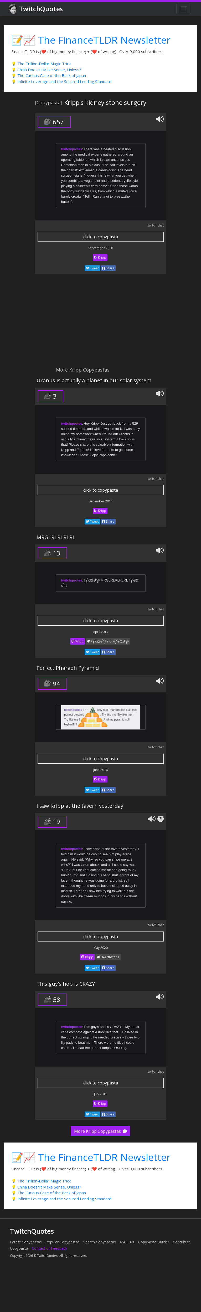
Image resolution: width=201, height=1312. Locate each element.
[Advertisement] (70, 323)
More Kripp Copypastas (100, 1131)
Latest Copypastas (26, 1241)
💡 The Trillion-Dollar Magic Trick (41, 63)
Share (108, 268)
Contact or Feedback (49, 1248)
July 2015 (100, 1094)
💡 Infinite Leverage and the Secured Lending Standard (61, 81)
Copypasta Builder (153, 1241)
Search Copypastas (99, 1241)
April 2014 (100, 632)
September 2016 (100, 248)
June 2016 (100, 770)
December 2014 (100, 501)
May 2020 (101, 947)
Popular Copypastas (62, 1241)
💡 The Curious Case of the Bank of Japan (48, 75)
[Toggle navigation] (183, 9)
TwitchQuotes (36, 9)
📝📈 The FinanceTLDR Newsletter (91, 40)
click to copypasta (100, 237)
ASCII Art (127, 1241)
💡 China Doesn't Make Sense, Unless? (46, 69)
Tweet (92, 268)
